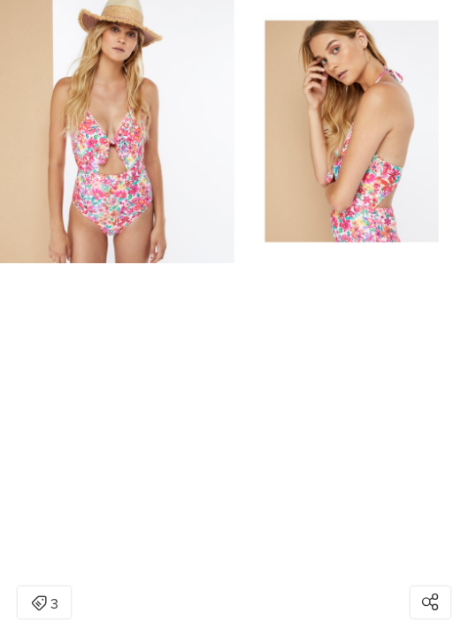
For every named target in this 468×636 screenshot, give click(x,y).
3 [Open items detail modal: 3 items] (44, 604)
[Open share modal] (430, 602)
